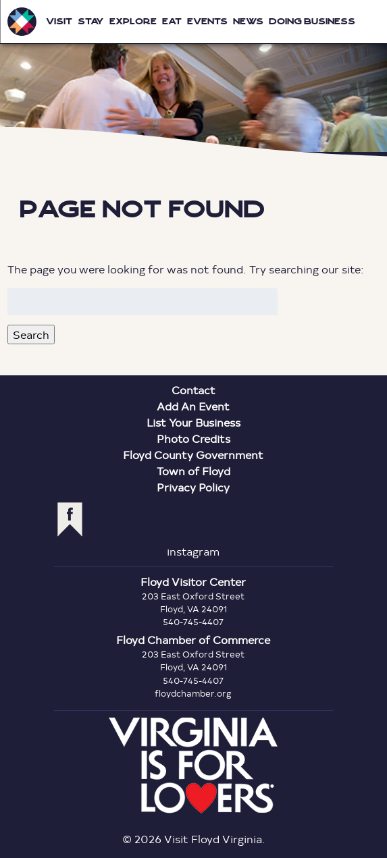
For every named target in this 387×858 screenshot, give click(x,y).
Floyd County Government (193, 454)
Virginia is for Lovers (193, 765)
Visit (59, 21)
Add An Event (193, 406)
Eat (172, 21)
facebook (70, 519)
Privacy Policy (193, 487)
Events (207, 21)
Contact (193, 390)
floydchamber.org (193, 693)
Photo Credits (193, 438)
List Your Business (193, 422)
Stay (91, 21)
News (248, 21)
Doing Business (312, 21)
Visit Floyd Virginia (21, 21)
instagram (193, 551)
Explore (133, 21)
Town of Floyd (193, 471)
